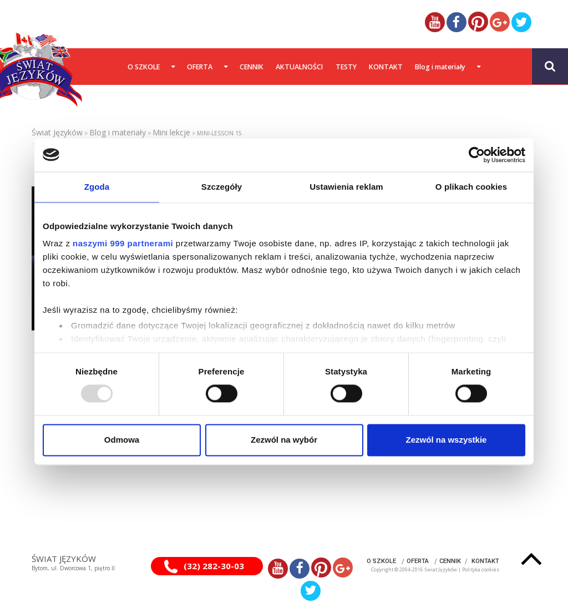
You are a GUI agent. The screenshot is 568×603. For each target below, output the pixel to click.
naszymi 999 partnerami (123, 243)
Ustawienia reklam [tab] (346, 186)
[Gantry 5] (34, 66)
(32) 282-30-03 (214, 565)
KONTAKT (485, 561)
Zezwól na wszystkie (446, 439)
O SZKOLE (381, 561)
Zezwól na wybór (284, 439)
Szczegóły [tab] (221, 186)
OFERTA (418, 561)
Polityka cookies (480, 569)
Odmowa (121, 439)
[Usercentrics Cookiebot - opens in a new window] (476, 154)
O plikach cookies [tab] (471, 186)
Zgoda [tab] (97, 186)
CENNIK (450, 561)
